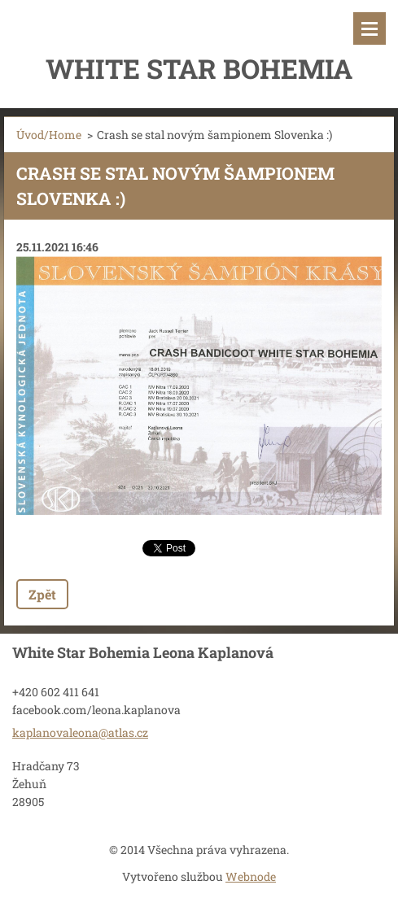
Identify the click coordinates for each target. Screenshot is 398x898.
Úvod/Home (48, 134)
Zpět (42, 594)
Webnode (250, 876)
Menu (369, 28)
